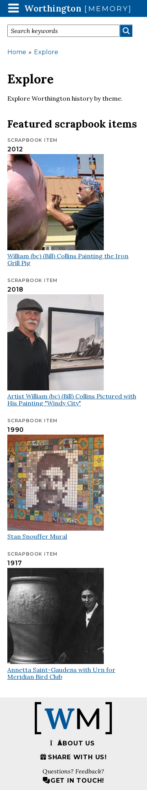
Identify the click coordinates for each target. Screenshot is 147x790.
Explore (46, 52)
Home (16, 52)
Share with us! (73, 757)
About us (72, 743)
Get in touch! (73, 780)
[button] (13, 8)
